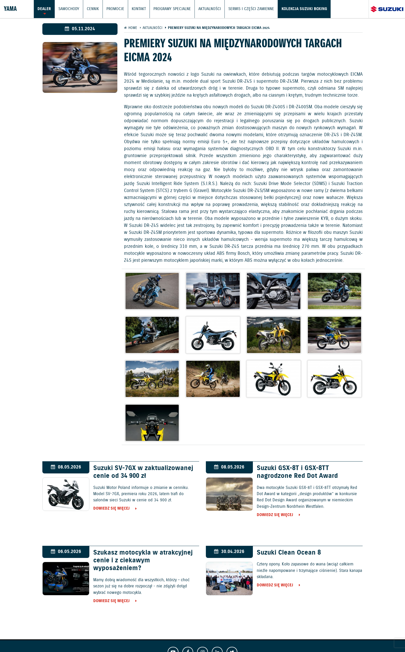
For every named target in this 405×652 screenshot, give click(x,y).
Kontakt (139, 9)
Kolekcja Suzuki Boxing (304, 9)
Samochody (68, 9)
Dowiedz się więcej (111, 508)
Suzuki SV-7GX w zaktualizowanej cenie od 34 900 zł (143, 472)
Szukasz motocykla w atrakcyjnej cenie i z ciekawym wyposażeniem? (143, 560)
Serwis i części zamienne (251, 9)
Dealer (44, 9)
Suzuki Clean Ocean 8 (289, 552)
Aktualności (209, 9)
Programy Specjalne (172, 9)
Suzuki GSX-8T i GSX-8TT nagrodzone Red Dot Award (297, 472)
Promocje (115, 9)
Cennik (93, 9)
